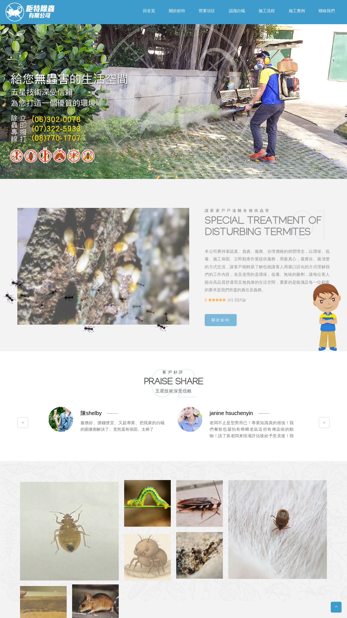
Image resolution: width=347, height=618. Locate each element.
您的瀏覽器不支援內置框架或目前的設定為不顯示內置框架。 (173, 309)
